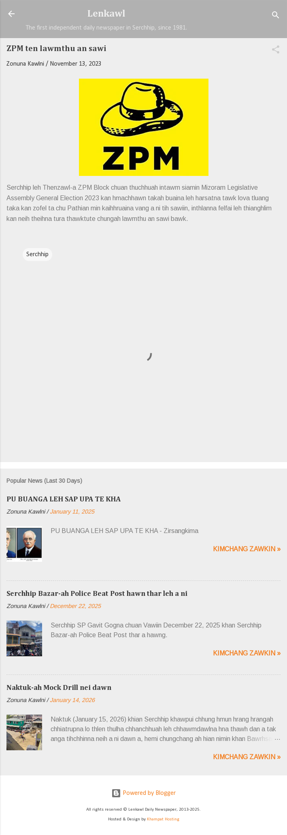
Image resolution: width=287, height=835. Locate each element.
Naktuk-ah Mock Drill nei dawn (58, 688)
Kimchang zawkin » (247, 549)
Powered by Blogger (143, 793)
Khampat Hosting (163, 819)
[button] (276, 51)
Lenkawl (106, 14)
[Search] (276, 16)
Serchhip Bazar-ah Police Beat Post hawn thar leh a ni (96, 593)
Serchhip (37, 254)
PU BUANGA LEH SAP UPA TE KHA (63, 499)
